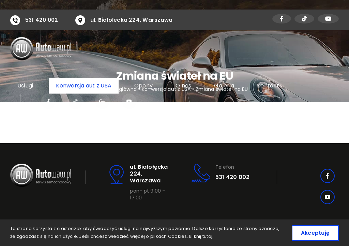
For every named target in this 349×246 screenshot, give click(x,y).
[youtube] (327, 197)
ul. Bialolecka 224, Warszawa (133, 20)
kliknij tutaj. (223, 236)
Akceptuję (314, 232)
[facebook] (327, 176)
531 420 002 (42, 20)
